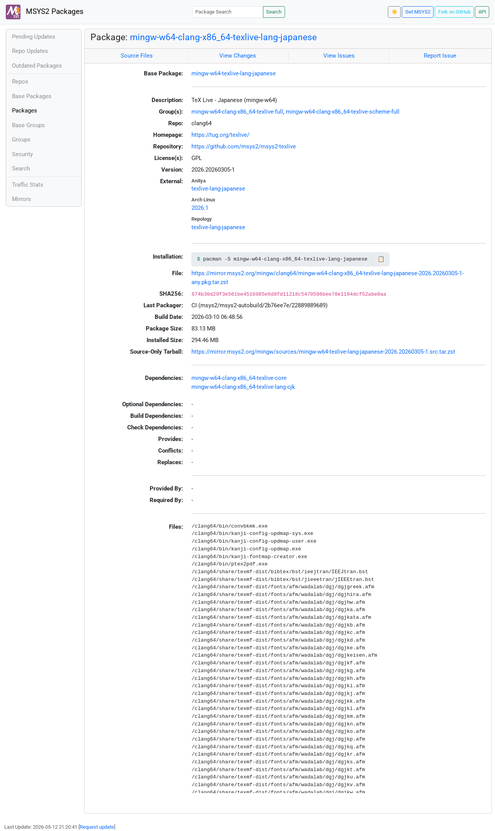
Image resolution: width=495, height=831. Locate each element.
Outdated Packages (37, 65)
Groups (21, 139)
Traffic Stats (27, 184)
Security (22, 154)
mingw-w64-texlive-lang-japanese (233, 73)
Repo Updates (30, 51)
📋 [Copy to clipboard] (381, 258)
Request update (97, 827)
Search (274, 12)
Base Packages (31, 96)
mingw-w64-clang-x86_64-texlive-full (237, 111)
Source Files (137, 55)
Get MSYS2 (417, 12)
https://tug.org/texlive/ (220, 134)
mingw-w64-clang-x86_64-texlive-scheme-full (342, 111)
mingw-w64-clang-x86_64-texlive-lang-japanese (223, 37)
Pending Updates (33, 36)
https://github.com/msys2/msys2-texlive (243, 146)
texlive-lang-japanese (218, 188)
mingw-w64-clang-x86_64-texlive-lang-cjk (243, 386)
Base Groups (28, 125)
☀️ (394, 12)
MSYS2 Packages (45, 12)
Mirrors (21, 199)
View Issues (339, 55)
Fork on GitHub (454, 12)
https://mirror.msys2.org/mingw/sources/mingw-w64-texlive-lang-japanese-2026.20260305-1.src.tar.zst (323, 351)
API (482, 12)
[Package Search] (227, 11)
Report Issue (440, 55)
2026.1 (199, 207)
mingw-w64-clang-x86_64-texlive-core (239, 378)
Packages (24, 110)
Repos (20, 81)
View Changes (237, 55)
